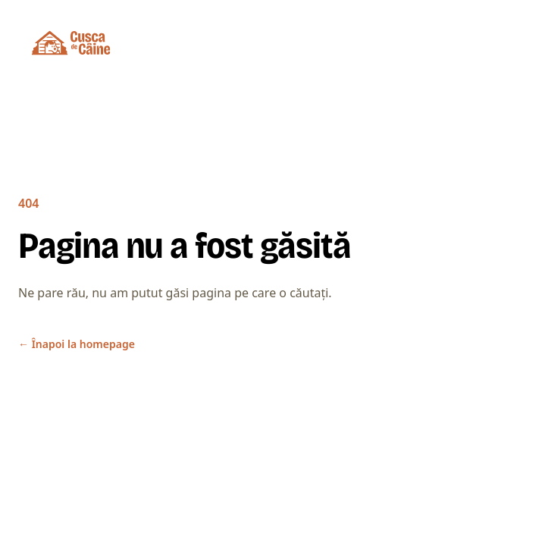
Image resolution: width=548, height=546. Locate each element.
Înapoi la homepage (76, 344)
